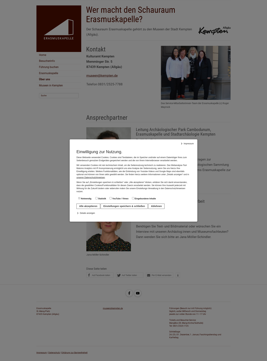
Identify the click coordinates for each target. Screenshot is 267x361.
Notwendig (84, 198)
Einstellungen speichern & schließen (124, 206)
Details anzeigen (87, 213)
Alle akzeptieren (88, 206)
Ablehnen (156, 206)
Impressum (189, 143)
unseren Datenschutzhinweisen (90, 177)
